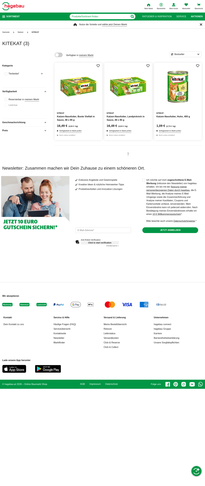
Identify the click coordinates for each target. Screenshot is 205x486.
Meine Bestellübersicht (115, 324)
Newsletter (59, 338)
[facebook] (167, 384)
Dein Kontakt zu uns (13, 324)
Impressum (95, 384)
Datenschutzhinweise (184, 221)
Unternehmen (161, 317)
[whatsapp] (200, 384)
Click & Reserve (112, 342)
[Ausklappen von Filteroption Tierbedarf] (41, 74)
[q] (99, 16)
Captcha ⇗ (112, 246)
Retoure (108, 329)
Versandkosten (111, 338)
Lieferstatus (109, 333)
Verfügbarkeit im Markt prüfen (70, 131)
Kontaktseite (60, 333)
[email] (103, 230)
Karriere (158, 333)
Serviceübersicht (62, 329)
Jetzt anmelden (170, 230)
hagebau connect (162, 324)
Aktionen (197, 16)
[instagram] (183, 384)
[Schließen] (201, 24)
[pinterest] (175, 384)
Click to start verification (99, 243)
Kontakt (7, 317)
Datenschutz (111, 384)
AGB (82, 384)
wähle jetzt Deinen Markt (114, 24)
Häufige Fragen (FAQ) (65, 324)
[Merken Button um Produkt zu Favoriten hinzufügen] (98, 65)
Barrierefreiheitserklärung (166, 338)
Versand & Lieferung (115, 317)
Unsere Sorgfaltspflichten (166, 342)
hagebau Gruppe (162, 329)
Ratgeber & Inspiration (157, 16)
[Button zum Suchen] (132, 16)
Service (181, 16)
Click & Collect (111, 347)
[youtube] (192, 384)
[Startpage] (13, 6)
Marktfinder (59, 342)
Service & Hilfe (61, 317)
